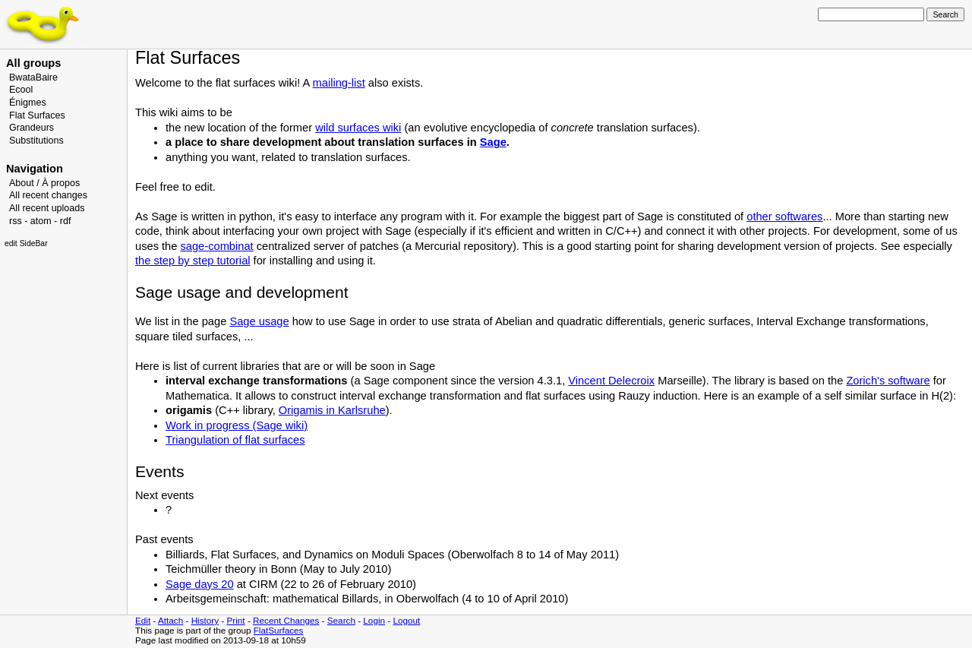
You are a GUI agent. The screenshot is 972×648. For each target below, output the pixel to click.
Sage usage (259, 321)
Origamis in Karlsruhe (332, 410)
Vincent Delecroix (611, 381)
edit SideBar (26, 243)
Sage (493, 142)
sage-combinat (216, 246)
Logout (406, 620)
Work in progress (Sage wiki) (237, 425)
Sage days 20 (200, 584)
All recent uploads (47, 208)
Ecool (21, 89)
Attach (170, 620)
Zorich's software (887, 381)
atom (41, 221)
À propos (61, 183)
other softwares (784, 216)
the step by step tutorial (193, 260)
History (205, 620)
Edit (142, 620)
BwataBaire (33, 77)
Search (341, 620)
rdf (65, 221)
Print (236, 620)
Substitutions (36, 140)
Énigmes (27, 102)
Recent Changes (286, 620)
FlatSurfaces (279, 630)
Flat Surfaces (37, 115)
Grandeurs (31, 127)
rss (15, 221)
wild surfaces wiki (358, 128)
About (21, 183)
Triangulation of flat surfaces (235, 440)
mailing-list (339, 83)
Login (374, 620)
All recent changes (48, 195)
